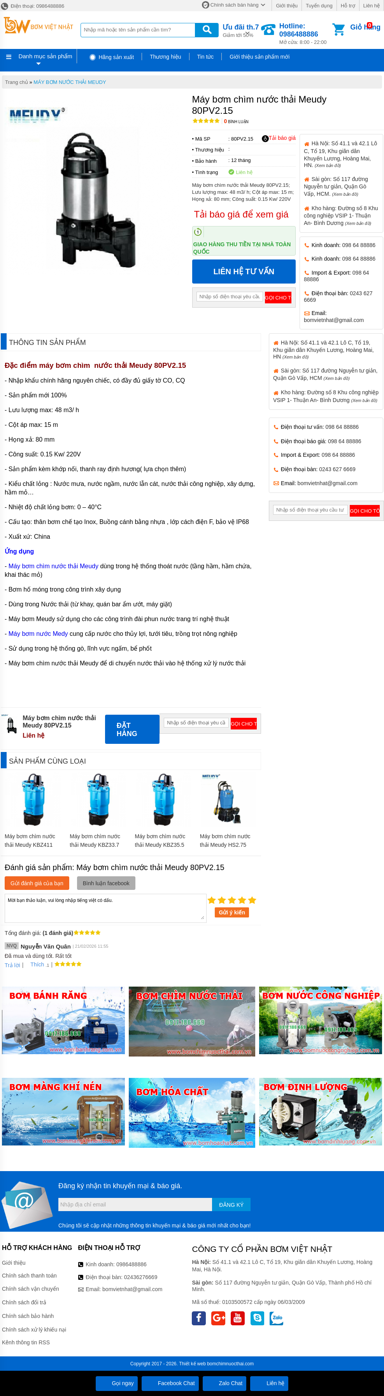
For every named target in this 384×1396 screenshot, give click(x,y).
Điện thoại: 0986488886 (32, 6)
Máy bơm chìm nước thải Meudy (53, 566)
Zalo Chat (225, 1383)
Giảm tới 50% (241, 30)
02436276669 (141, 1277)
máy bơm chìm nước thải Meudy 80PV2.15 (112, 365)
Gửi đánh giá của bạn (37, 883)
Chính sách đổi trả (24, 1302)
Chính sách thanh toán (29, 1275)
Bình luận (236, 122)
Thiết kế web (192, 1363)
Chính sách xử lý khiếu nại (34, 1329)
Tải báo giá (279, 138)
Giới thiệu (286, 6)
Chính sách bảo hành (28, 1316)
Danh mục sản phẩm (45, 56)
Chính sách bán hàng (234, 5)
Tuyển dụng (319, 6)
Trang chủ (16, 82)
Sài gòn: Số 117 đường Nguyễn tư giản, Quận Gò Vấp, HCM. (336, 186)
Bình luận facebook (106, 883)
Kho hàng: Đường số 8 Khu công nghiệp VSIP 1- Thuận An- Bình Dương (341, 215)
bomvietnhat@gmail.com (334, 320)
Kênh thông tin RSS (26, 1342)
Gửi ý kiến (232, 912)
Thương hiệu (165, 57)
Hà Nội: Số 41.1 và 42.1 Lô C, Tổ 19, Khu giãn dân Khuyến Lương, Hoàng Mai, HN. (340, 154)
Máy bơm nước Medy (38, 633)
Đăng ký (231, 1205)
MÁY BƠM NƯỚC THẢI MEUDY (69, 82)
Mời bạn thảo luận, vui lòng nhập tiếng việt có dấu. (105, 907)
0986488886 (131, 1264)
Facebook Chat (170, 1383)
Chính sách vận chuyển (30, 1289)
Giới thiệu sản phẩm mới (259, 57)
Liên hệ (371, 6)
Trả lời (12, 965)
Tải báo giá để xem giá (241, 214)
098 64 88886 (358, 245)
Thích (34, 964)
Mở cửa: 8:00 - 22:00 (305, 33)
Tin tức (205, 57)
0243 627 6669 (337, 469)
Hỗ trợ (348, 6)
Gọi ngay (117, 1383)
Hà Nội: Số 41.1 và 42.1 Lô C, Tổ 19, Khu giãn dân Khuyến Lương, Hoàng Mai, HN (323, 349)
